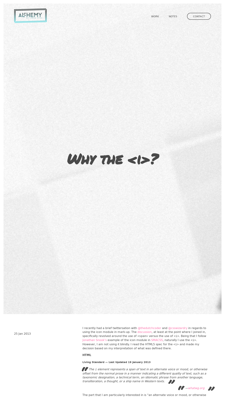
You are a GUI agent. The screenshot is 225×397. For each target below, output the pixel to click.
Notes (173, 16)
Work (155, 16)
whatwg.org (196, 388)
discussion (144, 332)
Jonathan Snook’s (94, 340)
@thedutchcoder (149, 328)
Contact (199, 16)
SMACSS (157, 340)
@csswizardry (177, 328)
